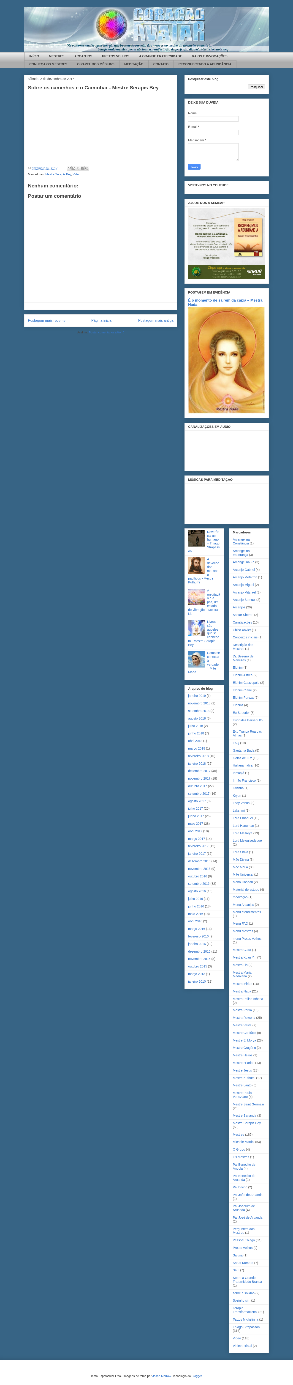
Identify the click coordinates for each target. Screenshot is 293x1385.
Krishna (238, 788)
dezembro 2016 (199, 861)
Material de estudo (246, 889)
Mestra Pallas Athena (248, 999)
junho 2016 (196, 906)
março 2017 (196, 839)
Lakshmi (239, 810)
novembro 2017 (199, 778)
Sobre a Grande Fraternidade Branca (247, 1279)
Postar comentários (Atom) (106, 332)
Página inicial (101, 320)
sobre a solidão (244, 1293)
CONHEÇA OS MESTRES (48, 64)
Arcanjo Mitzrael (244, 592)
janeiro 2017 (197, 853)
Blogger (197, 1376)
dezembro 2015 (199, 951)
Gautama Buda (243, 750)
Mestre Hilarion (243, 1063)
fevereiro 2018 (198, 756)
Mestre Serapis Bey (58, 174)
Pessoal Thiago (244, 1240)
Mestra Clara (242, 950)
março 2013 (196, 974)
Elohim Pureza (243, 697)
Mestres (238, 1134)
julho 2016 (195, 899)
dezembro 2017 (199, 771)
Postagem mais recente (46, 320)
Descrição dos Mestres (243, 647)
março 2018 (196, 748)
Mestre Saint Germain (248, 1104)
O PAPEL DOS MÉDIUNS (95, 64)
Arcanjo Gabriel (244, 570)
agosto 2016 (197, 891)
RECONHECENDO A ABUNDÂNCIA (204, 64)
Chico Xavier (242, 630)
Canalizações (242, 622)
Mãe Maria (240, 867)
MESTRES (57, 56)
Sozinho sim (241, 1300)
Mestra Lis (240, 965)
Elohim (238, 667)
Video (76, 174)
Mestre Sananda (244, 1115)
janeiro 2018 (197, 763)
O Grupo (239, 1149)
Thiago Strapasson (246, 1327)
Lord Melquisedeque (247, 840)
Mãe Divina (241, 859)
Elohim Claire (242, 690)
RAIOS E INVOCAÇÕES (210, 56)
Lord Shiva (240, 852)
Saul (236, 1270)
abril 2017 (195, 831)
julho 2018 (195, 726)
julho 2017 (195, 808)
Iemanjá (238, 773)
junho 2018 (196, 733)
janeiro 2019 (197, 696)
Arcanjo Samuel (244, 600)
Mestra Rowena (244, 1018)
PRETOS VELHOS (115, 56)
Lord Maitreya (242, 833)
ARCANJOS (83, 56)
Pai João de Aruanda (248, 1195)
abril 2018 (195, 741)
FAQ (236, 743)
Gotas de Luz (242, 758)
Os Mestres (241, 1157)
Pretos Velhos (242, 1248)
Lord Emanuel (243, 818)
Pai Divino (240, 1187)
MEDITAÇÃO (134, 64)
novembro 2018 (199, 703)
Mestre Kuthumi (244, 1078)
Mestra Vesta (242, 1025)
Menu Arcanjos (243, 905)
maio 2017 (195, 823)
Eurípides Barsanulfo (248, 720)
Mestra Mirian (242, 984)
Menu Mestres (243, 931)
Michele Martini (243, 1142)
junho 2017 (196, 816)
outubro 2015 (197, 966)
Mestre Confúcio (244, 1033)
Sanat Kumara (243, 1263)
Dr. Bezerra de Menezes (243, 658)
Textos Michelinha (245, 1319)
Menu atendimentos (247, 912)
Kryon (237, 795)
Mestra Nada (242, 991)
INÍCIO (34, 56)
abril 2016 (195, 921)
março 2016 (196, 929)
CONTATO (161, 64)
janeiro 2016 (197, 944)
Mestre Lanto (242, 1085)
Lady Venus (241, 803)
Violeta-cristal (242, 1346)
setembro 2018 (198, 711)
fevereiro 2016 (198, 936)
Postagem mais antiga (156, 320)
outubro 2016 (197, 876)
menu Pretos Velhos (247, 938)
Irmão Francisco (244, 780)
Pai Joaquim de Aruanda (244, 1208)
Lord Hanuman (243, 825)
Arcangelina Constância (241, 541)
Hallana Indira (242, 765)
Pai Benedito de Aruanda (244, 1178)
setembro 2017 (198, 793)
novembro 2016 (199, 869)
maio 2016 (195, 914)
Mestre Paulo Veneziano (242, 1095)
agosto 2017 (197, 801)
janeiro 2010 (197, 981)
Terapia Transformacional (245, 1310)
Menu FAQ (240, 923)
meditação (240, 897)
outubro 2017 (197, 786)
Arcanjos (239, 607)
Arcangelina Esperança (241, 553)
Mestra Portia (242, 1010)
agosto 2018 (197, 718)
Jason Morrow (161, 1376)
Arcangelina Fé (243, 562)
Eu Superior (241, 712)
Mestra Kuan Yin (244, 957)
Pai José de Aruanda (247, 1217)
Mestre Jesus (242, 1070)
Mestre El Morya (244, 1040)
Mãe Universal (243, 874)
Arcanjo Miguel (243, 585)
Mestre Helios (242, 1055)
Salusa (238, 1255)
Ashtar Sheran (243, 615)
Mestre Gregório (244, 1048)
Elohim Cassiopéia (246, 682)
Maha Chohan (243, 882)
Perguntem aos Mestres (244, 1231)
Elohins (238, 705)
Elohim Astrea (242, 675)
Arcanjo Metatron (245, 577)
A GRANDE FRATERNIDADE (160, 56)
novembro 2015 (199, 959)
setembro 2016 (198, 883)
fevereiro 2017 (198, 846)
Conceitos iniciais (245, 637)
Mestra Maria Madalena (242, 974)
